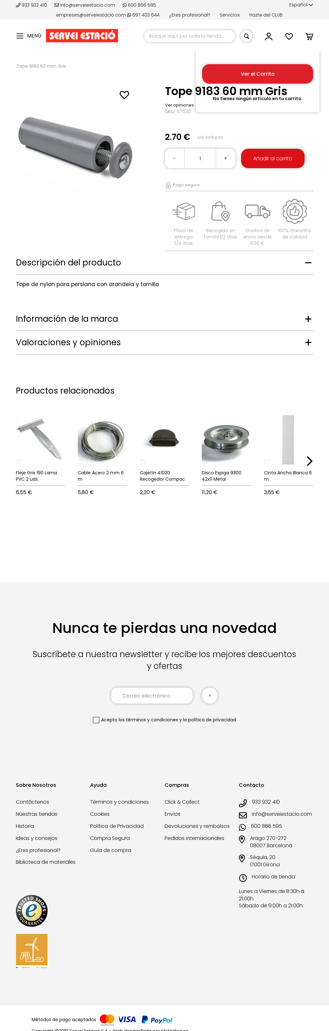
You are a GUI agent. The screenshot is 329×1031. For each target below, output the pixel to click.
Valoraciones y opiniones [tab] (68, 342)
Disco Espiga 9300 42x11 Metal (221, 476)
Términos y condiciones (119, 802)
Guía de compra (110, 850)
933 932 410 (32, 5)
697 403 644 (143, 15)
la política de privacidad (209, 720)
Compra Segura (110, 838)
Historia (25, 826)
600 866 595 (139, 5)
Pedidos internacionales (194, 838)
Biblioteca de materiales (46, 862)
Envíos (173, 814)
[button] (301, 5)
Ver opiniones (179, 105)
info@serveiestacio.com (85, 5)
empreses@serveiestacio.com (91, 15)
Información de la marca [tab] (67, 319)
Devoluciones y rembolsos (197, 826)
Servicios (230, 15)
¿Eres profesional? (189, 15)
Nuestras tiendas (36, 814)
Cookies (100, 814)
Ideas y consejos (36, 838)
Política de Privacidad (117, 826)
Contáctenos (32, 802)
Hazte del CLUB (266, 15)
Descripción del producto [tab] (68, 262)
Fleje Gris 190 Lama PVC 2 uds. (36, 476)
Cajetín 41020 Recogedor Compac (162, 476)
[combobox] (189, 36)
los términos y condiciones (148, 720)
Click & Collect (182, 802)
